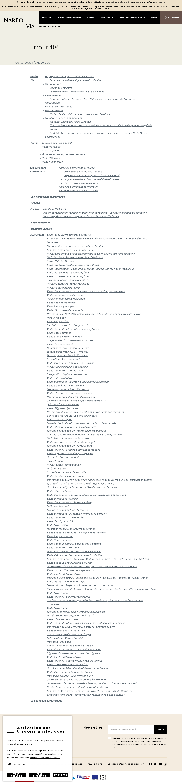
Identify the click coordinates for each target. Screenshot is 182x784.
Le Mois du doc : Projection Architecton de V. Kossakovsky (80, 585)
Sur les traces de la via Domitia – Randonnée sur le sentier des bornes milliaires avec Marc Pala (101, 589)
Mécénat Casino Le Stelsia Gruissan (70, 122)
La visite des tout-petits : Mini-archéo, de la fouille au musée (81, 423)
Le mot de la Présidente (58, 107)
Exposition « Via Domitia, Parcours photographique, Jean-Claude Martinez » (89, 691)
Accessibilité (107, 17)
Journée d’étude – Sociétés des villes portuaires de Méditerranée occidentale (92, 567)
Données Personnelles (69, 764)
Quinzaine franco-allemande (63, 404)
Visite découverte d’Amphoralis (65, 310)
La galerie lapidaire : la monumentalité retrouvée (91, 179)
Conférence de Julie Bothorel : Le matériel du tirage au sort (81, 627)
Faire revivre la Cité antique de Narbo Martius (75, 80)
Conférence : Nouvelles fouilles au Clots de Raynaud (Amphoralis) (84, 435)
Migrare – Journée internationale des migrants (73, 653)
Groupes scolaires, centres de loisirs (63, 154)
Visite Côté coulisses (59, 491)
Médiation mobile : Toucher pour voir (67, 325)
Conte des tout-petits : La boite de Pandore (72, 416)
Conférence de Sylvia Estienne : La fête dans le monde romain (82, 487)
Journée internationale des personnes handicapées (77, 680)
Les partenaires (54, 111)
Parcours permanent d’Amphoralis (78, 191)
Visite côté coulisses (59, 333)
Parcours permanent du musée (77, 168)
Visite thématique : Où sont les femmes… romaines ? (77, 514)
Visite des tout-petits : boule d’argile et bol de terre (76, 533)
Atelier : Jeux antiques (59, 420)
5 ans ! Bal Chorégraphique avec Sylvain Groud (73, 265)
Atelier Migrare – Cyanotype (62, 408)
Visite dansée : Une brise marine (65, 476)
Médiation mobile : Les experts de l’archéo (71, 529)
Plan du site (95, 764)
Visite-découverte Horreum (63, 548)
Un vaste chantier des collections (83, 172)
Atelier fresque (55, 461)
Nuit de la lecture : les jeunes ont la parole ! (71, 616)
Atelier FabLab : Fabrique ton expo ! (66, 582)
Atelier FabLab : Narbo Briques (64, 465)
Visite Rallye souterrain (60, 536)
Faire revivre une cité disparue (81, 183)
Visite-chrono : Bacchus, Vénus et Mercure (71, 427)
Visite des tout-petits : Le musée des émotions (74, 544)
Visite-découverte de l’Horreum (65, 295)
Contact (20, 764)
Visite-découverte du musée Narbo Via (69, 235)
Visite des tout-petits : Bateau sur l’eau (69, 502)
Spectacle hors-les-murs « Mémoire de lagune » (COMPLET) (80, 484)
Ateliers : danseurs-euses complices (68, 273)
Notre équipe (52, 103)
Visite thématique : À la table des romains (70, 363)
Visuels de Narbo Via (54, 209)
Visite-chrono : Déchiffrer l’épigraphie (68, 597)
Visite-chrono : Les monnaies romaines (69, 393)
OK (159, 729)
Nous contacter (40, 223)
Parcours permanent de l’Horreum (78, 187)
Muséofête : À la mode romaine (64, 359)
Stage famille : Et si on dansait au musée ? (70, 340)
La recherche (52, 95)
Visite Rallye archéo (58, 322)
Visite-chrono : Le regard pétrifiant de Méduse (73, 450)
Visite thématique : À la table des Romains (70, 672)
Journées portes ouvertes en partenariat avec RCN (76, 401)
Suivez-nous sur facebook (150, 764)
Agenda (91, 17)
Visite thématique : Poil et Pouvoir (66, 631)
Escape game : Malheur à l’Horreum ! (67, 352)
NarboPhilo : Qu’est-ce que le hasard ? (68, 438)
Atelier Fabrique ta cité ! (60, 344)
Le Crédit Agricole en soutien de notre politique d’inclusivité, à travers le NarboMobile (99, 133)
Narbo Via (46, 17)
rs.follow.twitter (155, 764)
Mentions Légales (41, 229)
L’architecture (53, 84)
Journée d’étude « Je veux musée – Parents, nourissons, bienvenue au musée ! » (92, 683)
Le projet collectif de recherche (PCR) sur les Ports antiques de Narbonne (92, 99)
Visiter (33, 143)
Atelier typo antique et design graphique (70, 454)
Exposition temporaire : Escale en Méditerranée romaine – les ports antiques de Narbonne (98, 559)
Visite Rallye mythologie (60, 306)
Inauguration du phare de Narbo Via (67, 374)
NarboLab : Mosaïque (59, 642)
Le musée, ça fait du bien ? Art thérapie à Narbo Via (76, 612)
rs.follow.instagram (165, 764)
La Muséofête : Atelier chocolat (65, 638)
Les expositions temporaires (48, 197)
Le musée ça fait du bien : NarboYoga (68, 389)
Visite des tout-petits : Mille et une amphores (73, 329)
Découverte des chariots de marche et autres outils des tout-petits (86, 412)
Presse (154, 17)
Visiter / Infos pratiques (69, 17)
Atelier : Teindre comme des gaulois (67, 367)
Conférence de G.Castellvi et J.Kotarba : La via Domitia (77, 668)
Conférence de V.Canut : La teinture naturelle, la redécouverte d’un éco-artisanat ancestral (99, 480)
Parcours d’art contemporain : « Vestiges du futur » (75, 246)
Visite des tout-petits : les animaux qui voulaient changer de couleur (86, 291)
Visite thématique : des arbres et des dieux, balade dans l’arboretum (86, 495)
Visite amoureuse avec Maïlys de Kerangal (70, 442)
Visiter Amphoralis (52, 162)
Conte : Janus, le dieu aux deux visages (69, 634)
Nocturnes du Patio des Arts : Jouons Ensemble (74, 552)
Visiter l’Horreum (51, 158)
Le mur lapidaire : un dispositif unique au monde (77, 92)
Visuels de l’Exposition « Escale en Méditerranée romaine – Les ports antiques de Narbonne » (95, 213)
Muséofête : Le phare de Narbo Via (66, 472)
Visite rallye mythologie (60, 378)
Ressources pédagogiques (132, 17)
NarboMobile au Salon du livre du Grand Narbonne (75, 257)
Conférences (52, 137)
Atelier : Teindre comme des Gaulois (67, 665)
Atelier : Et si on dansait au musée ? (67, 299)
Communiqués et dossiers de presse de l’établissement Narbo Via (81, 216)
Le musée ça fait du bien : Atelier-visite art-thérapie (76, 431)
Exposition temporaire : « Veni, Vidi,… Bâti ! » (71, 250)
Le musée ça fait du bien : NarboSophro (69, 446)
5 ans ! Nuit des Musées (60, 261)
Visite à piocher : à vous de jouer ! (66, 386)
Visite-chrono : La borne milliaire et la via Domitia (74, 661)
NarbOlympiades (56, 318)
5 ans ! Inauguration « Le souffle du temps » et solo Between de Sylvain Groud (90, 269)
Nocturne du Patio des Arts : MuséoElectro (71, 397)
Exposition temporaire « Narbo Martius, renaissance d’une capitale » (86, 695)
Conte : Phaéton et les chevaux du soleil (69, 646)
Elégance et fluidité (61, 88)
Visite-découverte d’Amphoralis (65, 518)
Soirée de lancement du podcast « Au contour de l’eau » (78, 687)
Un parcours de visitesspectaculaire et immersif (91, 176)
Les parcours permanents (38, 170)
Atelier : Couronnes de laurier (63, 288)
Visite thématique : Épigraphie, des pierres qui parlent (77, 382)
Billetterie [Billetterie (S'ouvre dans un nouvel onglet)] (173, 17)
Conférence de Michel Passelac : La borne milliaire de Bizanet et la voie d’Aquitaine (94, 314)
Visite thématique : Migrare (62, 499)
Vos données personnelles (46, 701)
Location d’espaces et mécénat (63, 118)
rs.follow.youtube (160, 764)
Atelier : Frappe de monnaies (63, 619)
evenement (36, 235)
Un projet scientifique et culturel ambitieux (69, 77)
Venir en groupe (51, 151)
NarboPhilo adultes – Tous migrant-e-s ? (69, 676)
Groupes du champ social (56, 143)
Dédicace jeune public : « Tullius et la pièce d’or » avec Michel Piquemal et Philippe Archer (97, 578)
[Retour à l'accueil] (19, 20)
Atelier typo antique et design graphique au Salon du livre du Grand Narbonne (91, 254)
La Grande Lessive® (58, 506)
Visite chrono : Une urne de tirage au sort (70, 570)
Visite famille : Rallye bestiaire (64, 574)
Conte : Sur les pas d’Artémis (63, 457)
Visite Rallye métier (58, 593)
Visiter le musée (51, 147)
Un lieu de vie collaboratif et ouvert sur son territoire (80, 114)
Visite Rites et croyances (61, 303)
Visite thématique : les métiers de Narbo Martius (74, 555)
